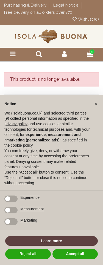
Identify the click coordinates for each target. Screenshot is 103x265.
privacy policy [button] (15, 124)
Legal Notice (66, 5)
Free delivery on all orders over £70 (38, 12)
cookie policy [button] (21, 145)
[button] (95, 103)
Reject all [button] (28, 254)
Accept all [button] (75, 254)
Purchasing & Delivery (26, 5)
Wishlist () (85, 19)
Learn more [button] (51, 241)
